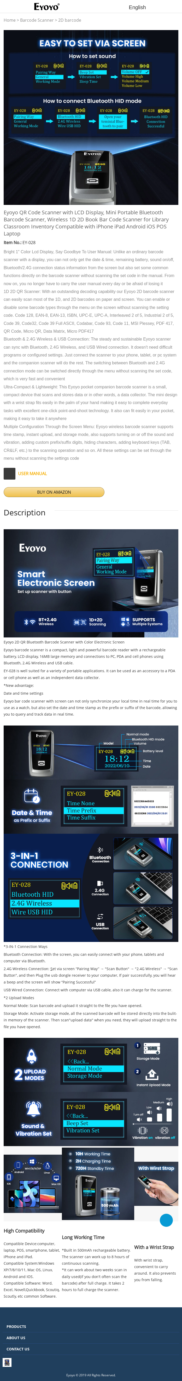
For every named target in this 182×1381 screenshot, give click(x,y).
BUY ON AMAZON (54, 492)
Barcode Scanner (37, 20)
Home (10, 20)
